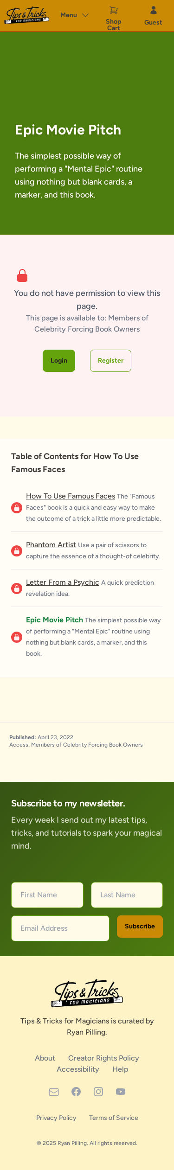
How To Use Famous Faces (70, 496)
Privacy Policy (57, 1118)
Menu (75, 15)
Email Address (43, 928)
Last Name (117, 894)
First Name (38, 894)
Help (120, 1069)
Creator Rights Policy (103, 1058)
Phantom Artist (51, 544)
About (46, 1058)
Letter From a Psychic (62, 582)
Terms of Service (113, 1118)
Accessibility (79, 1069)
